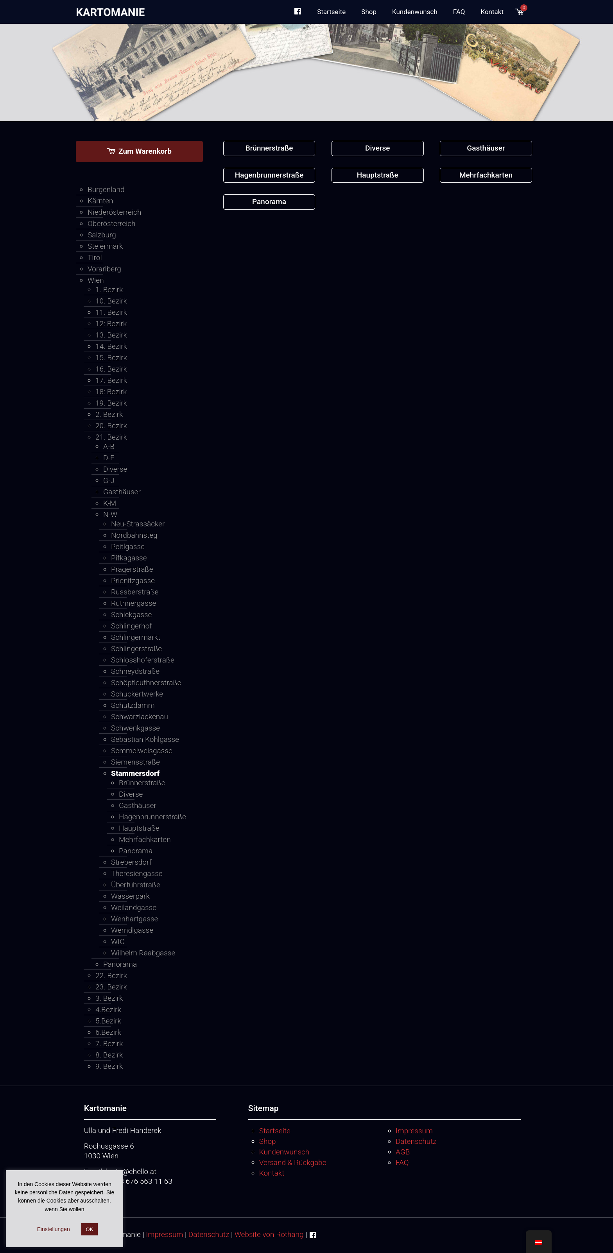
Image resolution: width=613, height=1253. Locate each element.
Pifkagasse (129, 557)
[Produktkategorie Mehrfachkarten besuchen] (486, 175)
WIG (118, 941)
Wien (96, 280)
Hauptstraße (139, 828)
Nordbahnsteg (134, 535)
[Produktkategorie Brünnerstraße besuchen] (269, 148)
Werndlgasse (132, 930)
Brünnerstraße (142, 782)
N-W (110, 514)
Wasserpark (130, 896)
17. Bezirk (111, 380)
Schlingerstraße (136, 648)
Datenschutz (416, 1141)
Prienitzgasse (133, 580)
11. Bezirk (111, 312)
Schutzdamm (133, 705)
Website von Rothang (269, 1234)
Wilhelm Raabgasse (143, 952)
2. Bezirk (109, 414)
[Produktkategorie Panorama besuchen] (269, 202)
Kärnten (100, 200)
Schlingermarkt (135, 637)
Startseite (274, 1130)
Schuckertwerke (137, 693)
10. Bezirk (111, 300)
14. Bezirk (111, 346)
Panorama (135, 850)
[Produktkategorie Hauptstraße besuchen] (377, 175)
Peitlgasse (128, 546)
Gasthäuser (122, 491)
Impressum (414, 1130)
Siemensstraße (135, 762)
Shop (267, 1141)
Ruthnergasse (133, 603)
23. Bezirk (111, 986)
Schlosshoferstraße (142, 659)
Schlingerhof (131, 625)
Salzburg (102, 234)
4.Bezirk (108, 1009)
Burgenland (106, 189)
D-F (109, 457)
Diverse (115, 469)
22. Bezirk (111, 975)
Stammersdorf (135, 773)
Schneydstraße (135, 671)
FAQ (402, 1162)
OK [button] (89, 1229)
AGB (403, 1151)
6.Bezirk (108, 1032)
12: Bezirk (111, 323)
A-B (109, 446)
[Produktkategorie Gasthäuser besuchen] (486, 148)
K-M (109, 503)
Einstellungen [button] (53, 1229)
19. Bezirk (111, 403)
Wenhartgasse (134, 918)
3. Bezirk (109, 998)
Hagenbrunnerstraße (151, 816)
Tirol (95, 257)
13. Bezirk (111, 334)
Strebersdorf (131, 862)
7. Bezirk (109, 1043)
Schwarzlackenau (139, 716)
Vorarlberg (104, 268)
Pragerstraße (132, 569)
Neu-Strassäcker (138, 523)
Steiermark (105, 246)
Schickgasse (131, 614)
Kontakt (272, 1173)
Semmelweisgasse (141, 750)
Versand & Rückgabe (292, 1162)
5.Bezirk (108, 1020)
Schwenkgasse (135, 727)
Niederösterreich (114, 212)
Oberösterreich (112, 223)
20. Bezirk (111, 425)
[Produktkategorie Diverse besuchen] (377, 148)
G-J (109, 480)
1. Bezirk (109, 289)
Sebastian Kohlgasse (145, 739)
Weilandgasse (133, 907)
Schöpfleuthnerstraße (146, 682)
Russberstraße (134, 591)
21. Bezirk (111, 437)
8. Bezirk (109, 1054)
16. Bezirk (111, 368)
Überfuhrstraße (135, 884)
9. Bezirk (109, 1066)
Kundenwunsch (284, 1151)
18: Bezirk (111, 391)
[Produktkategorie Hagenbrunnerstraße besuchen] (269, 175)
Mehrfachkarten (145, 839)
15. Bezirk (111, 357)
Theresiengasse (137, 873)
